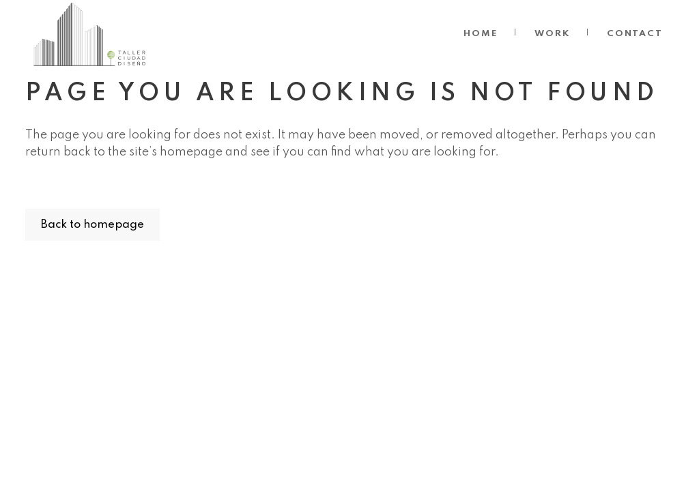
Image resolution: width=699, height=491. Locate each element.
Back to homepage (92, 224)
